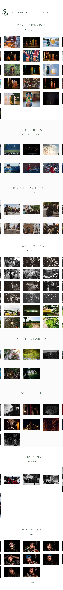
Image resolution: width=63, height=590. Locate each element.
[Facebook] (57, 4)
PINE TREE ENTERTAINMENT (19, 12)
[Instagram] (59, 4)
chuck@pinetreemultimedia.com (7, 4)
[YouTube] (55, 4)
